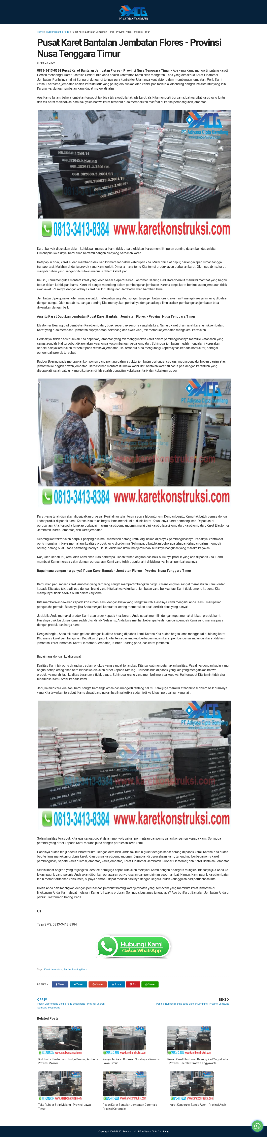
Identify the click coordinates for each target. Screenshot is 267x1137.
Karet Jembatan (53, 969)
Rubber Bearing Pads (57, 31)
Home (40, 31)
